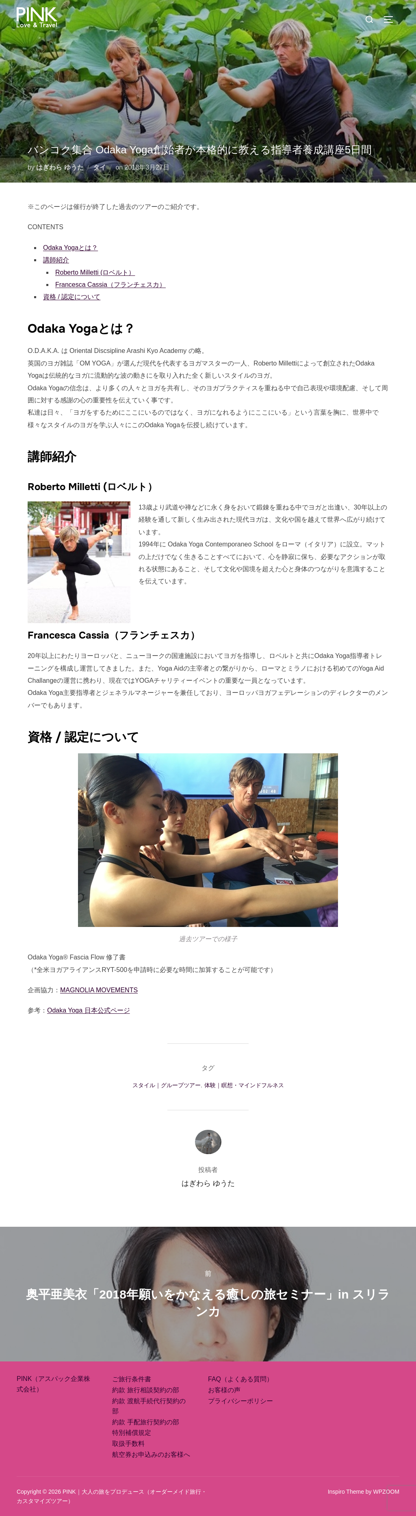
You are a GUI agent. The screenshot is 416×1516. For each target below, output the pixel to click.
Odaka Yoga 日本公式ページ (88, 1010)
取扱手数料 (128, 1443)
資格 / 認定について (71, 296)
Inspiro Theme (346, 1491)
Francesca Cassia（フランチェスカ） (110, 284)
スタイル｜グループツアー (166, 1085)
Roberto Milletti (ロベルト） (95, 272)
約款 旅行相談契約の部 (145, 1390)
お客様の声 (224, 1390)
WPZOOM (386, 1491)
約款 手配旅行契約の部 (145, 1422)
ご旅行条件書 (131, 1379)
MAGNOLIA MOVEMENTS (99, 990)
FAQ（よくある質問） (240, 1379)
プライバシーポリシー (240, 1401)
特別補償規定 (131, 1432)
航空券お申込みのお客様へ (151, 1454)
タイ (99, 167)
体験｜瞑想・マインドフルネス (244, 1085)
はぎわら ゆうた (59, 167)
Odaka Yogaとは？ (70, 247)
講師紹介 (56, 259)
